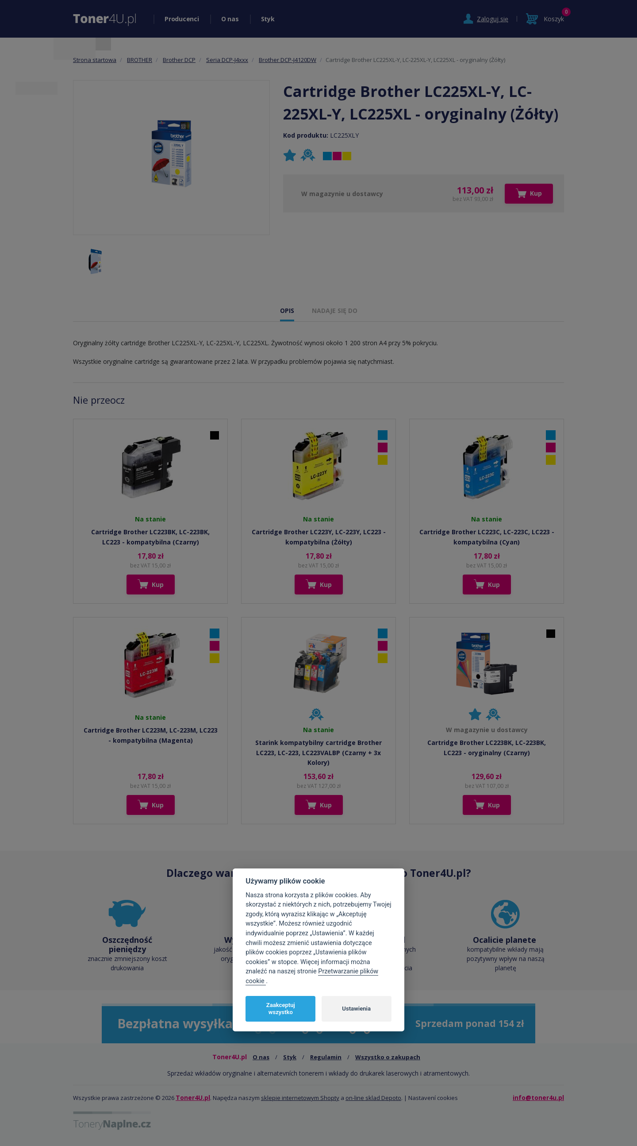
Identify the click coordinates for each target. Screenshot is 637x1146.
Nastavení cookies (433, 1098)
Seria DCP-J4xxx (227, 60)
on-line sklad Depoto (373, 1098)
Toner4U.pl (193, 1097)
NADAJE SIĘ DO (334, 310)
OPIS (287, 310)
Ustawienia (356, 1008)
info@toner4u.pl (538, 1097)
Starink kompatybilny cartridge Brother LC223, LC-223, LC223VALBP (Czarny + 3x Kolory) (318, 752)
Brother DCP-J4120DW (287, 60)
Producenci (182, 19)
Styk (268, 19)
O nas (230, 19)
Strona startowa (94, 60)
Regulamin (326, 1057)
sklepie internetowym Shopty (300, 1098)
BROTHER (139, 60)
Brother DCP (179, 60)
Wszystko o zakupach (387, 1057)
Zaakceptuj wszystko (280, 1008)
